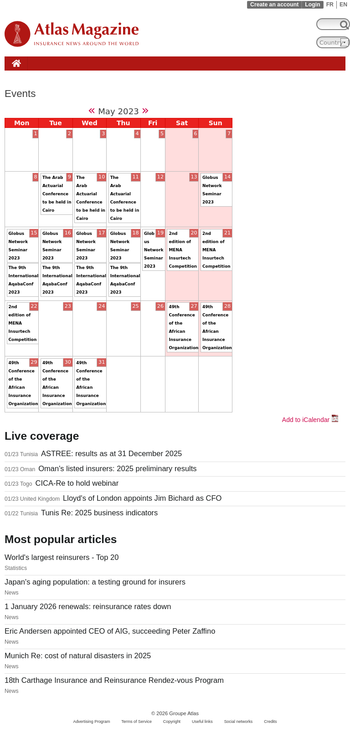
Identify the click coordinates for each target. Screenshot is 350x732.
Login (312, 4)
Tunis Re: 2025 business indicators (99, 512)
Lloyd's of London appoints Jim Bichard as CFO (142, 498)
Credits (270, 721)
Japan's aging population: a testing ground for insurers (95, 582)
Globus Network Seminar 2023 (154, 250)
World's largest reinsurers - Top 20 (61, 557)
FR (330, 4)
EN (343, 4)
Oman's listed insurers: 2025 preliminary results (117, 468)
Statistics (16, 568)
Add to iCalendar (310, 419)
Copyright (171, 721)
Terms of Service (136, 721)
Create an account (274, 4)
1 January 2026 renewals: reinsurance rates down (88, 606)
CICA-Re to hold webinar (76, 483)
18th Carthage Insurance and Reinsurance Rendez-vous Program (114, 680)
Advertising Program (91, 721)
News (12, 593)
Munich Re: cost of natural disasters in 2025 (78, 655)
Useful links (202, 721)
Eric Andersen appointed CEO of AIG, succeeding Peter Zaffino (110, 631)
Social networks (238, 721)
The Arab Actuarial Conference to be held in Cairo (57, 194)
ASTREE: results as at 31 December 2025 (111, 453)
